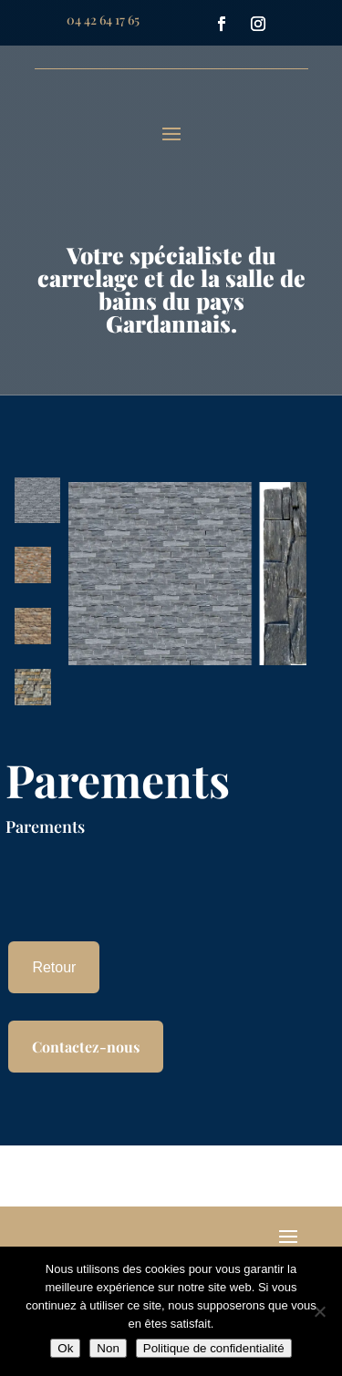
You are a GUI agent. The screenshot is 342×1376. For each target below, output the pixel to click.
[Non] (319, 1311)
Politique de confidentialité (214, 1348)
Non (108, 1348)
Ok (65, 1348)
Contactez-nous (86, 1046)
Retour (54, 967)
